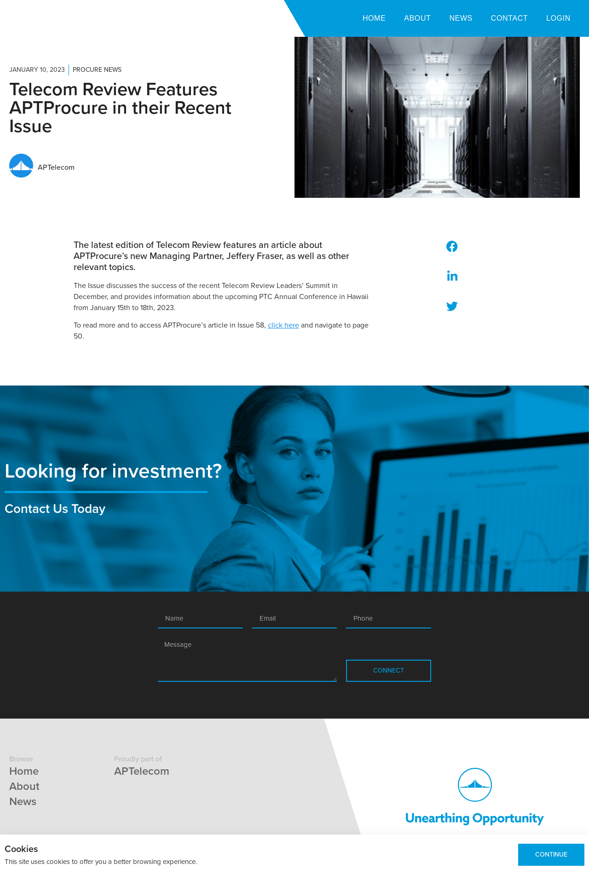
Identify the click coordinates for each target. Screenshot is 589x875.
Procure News (97, 70)
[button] (452, 246)
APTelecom (141, 771)
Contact (509, 18)
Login (558, 18)
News (460, 18)
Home (374, 18)
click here (283, 325)
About (417, 18)
